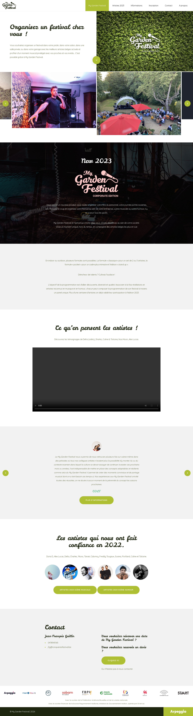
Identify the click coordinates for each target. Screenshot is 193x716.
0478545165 (53, 642)
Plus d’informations (96, 500)
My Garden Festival (97, 5)
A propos (183, 5)
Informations (136, 5)
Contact (168, 5)
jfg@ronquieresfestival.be (59, 647)
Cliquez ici (113, 660)
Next (187, 103)
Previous (5, 103)
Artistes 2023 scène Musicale (75, 590)
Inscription (153, 5)
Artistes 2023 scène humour (118, 590)
